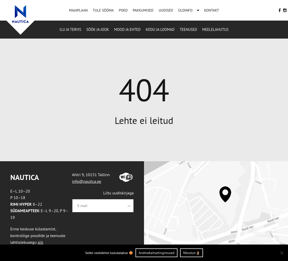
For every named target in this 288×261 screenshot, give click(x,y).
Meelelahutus (215, 29)
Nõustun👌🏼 (191, 253)
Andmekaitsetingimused (156, 253)
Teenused (188, 29)
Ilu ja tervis (70, 29)
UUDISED (166, 10)
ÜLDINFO (185, 10)
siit (40, 242)
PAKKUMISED (143, 10)
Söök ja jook (97, 29)
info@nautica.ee (86, 181)
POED (123, 10)
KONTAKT (211, 10)
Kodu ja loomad (160, 29)
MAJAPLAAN (78, 10)
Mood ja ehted (127, 29)
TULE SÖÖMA (103, 10)
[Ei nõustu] (281, 252)
